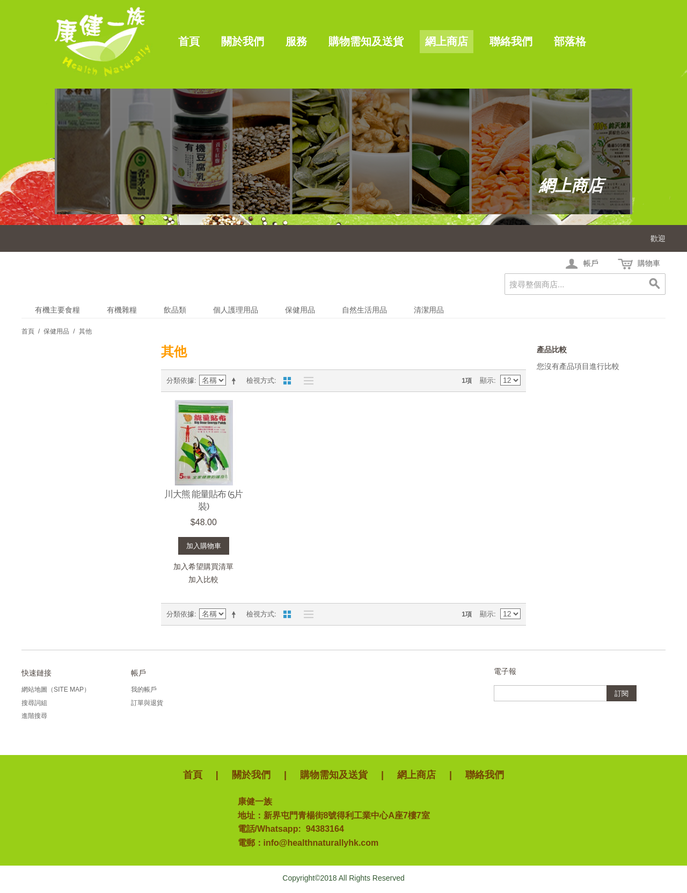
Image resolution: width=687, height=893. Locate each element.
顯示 (487, 380)
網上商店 (446, 41)
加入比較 (203, 579)
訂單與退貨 (147, 703)
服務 (296, 41)
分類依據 (180, 380)
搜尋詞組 (34, 703)
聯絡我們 (510, 41)
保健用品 (300, 310)
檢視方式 (260, 380)
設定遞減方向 (236, 381)
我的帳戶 (144, 689)
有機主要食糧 (57, 310)
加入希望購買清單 (203, 566)
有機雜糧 (122, 310)
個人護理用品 (235, 310)
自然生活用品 (364, 310)
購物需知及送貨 (366, 41)
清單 (306, 381)
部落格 (570, 41)
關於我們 (242, 41)
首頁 (189, 41)
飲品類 (175, 310)
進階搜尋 (34, 716)
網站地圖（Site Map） (55, 689)
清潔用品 (429, 310)
